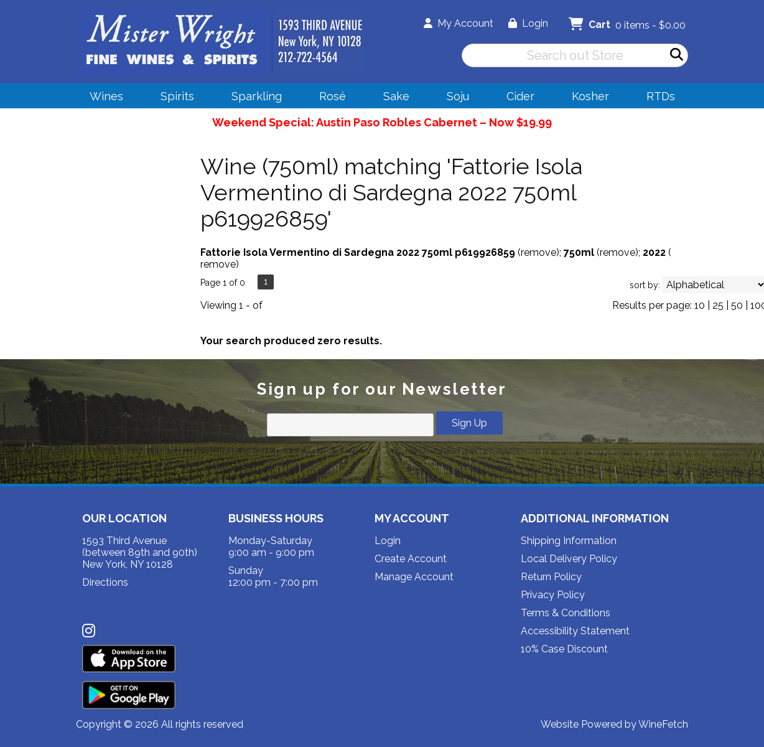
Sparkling (252, 98)
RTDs (660, 96)
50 (737, 305)
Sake (396, 96)
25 (718, 305)
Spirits (173, 98)
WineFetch (663, 724)
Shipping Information (569, 541)
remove (538, 252)
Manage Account (414, 577)
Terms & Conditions (565, 613)
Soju (454, 98)
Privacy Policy (553, 595)
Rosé (332, 96)
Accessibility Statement (575, 631)
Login (528, 23)
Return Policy (551, 577)
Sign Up (469, 423)
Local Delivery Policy (569, 559)
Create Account (411, 559)
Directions (105, 582)
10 (699, 305)
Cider (516, 98)
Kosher (590, 96)
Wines (102, 98)
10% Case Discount (564, 649)
